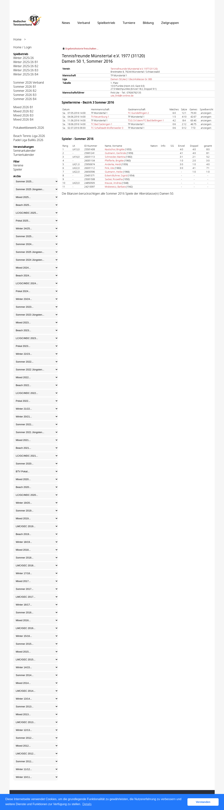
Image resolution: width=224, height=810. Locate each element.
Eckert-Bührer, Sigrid (116, 175)
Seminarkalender (24, 151)
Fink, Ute (109, 168)
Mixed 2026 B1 (23, 107)
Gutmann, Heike (114, 171)
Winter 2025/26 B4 (25, 74)
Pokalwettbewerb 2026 (28, 128)
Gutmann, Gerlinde (115, 153)
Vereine (18, 165)
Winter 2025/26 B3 (25, 70)
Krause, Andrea (113, 183)
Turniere (129, 23)
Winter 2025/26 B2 (25, 66)
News (66, 23)
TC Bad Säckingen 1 (101, 124)
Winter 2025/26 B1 (25, 62)
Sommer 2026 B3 (24, 95)
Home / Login (22, 47)
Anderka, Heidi (113, 164)
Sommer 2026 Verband (28, 82)
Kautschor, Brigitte (114, 149)
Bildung (148, 23)
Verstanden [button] (203, 801)
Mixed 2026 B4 (23, 119)
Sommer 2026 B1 (24, 87)
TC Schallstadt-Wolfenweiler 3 (107, 127)
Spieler (17, 169)
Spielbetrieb (106, 23)
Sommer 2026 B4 (24, 99)
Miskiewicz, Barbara (115, 186)
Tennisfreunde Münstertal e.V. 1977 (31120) (134, 68)
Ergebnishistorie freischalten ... (81, 48)
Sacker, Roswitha (114, 179)
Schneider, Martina (115, 156)
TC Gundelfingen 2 (138, 113)
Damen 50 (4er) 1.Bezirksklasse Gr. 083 (131, 79)
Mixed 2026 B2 (23, 111)
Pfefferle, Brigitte (114, 160)
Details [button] (87, 804)
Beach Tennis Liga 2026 (29, 136)
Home (17, 39)
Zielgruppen (170, 23)
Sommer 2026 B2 (24, 91)
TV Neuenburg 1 (100, 116)
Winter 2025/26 (23, 58)
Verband (83, 23)
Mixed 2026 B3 (23, 115)
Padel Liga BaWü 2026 (28, 140)
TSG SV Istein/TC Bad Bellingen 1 (146, 120)
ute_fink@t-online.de (122, 95)
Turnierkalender (23, 155)
